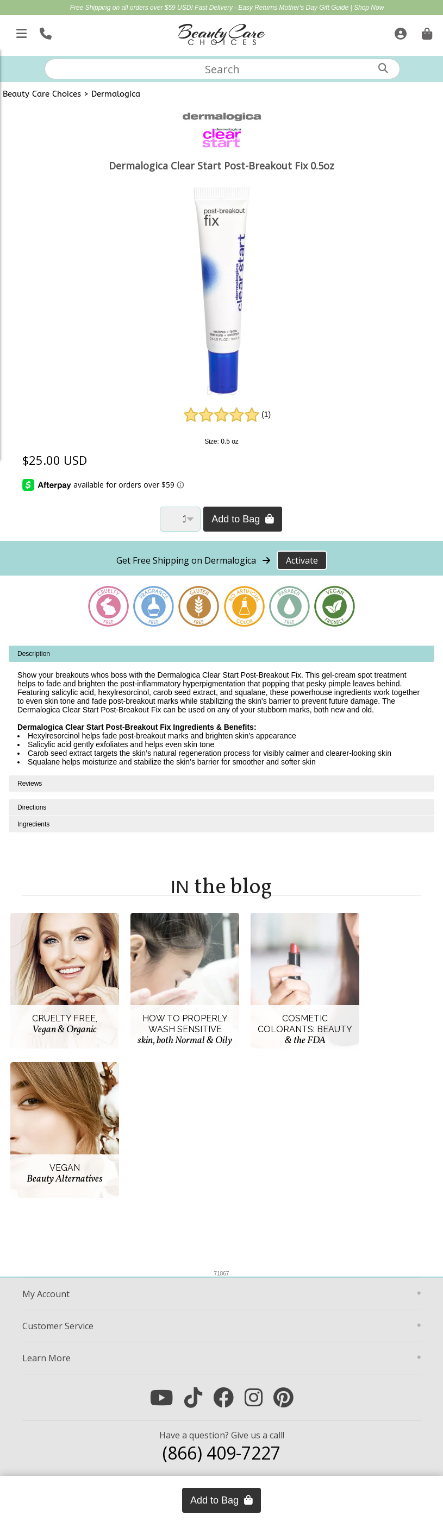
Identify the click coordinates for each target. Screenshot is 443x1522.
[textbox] (222, 69)
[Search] (383, 68)
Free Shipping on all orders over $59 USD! (132, 7)
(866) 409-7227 (221, 1452)
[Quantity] (180, 519)
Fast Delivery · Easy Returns (237, 7)
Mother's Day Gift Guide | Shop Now (331, 7)
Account (46, 1294)
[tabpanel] (221, 710)
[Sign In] (399, 31)
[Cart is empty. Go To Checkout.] (426, 31)
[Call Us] (44, 31)
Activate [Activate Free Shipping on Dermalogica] (302, 560)
